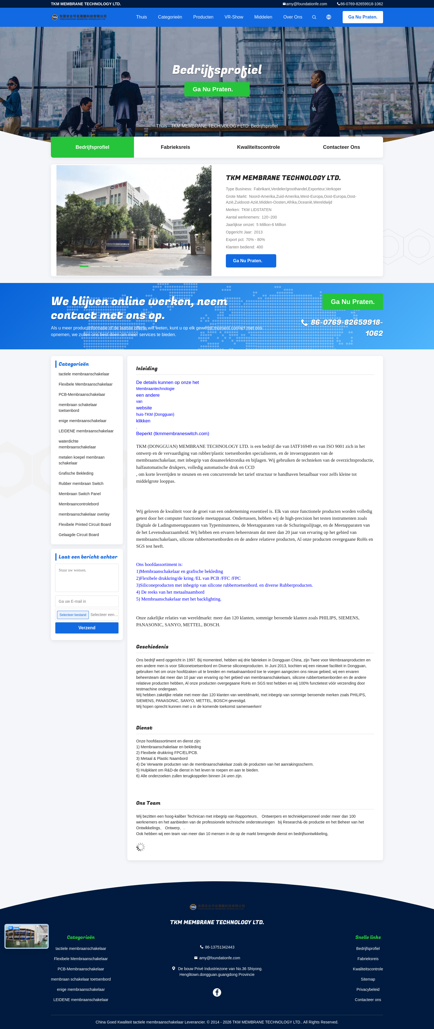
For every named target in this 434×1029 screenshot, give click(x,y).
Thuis (141, 17)
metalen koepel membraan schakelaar (82, 460)
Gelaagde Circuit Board (79, 534)
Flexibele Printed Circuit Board (85, 524)
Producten (203, 17)
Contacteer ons (341, 147)
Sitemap (368, 979)
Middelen (263, 17)
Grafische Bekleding (76, 473)
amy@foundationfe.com (306, 4)
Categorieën (170, 17)
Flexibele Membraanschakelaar (86, 384)
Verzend (86, 627)
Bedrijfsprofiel (92, 147)
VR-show (233, 17)
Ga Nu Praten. (363, 17)
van (139, 401)
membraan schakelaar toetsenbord (78, 407)
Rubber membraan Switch (81, 483)
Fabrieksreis (175, 147)
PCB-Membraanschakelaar (82, 394)
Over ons (292, 17)
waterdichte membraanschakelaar (77, 444)
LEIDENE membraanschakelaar (86, 431)
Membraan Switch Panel (80, 494)
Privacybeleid (367, 989)
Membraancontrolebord (79, 504)
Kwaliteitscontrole (258, 147)
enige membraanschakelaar (83, 421)
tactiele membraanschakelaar (84, 374)
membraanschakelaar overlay (84, 514)
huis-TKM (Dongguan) (155, 414)
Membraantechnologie (155, 388)
